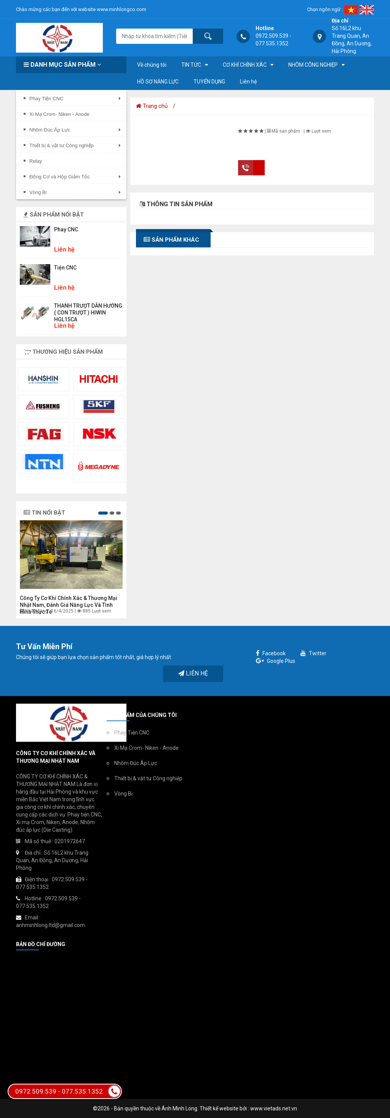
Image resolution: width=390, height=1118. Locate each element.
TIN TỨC (191, 65)
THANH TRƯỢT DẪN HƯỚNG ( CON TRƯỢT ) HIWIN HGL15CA (88, 312)
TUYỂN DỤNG (209, 82)
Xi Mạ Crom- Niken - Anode (146, 748)
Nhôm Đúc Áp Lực (135, 763)
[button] (103, 513)
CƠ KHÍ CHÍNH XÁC (245, 65)
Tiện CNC (65, 268)
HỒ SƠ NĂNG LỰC (158, 82)
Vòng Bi (123, 794)
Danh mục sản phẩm (62, 64)
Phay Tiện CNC (131, 733)
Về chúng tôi (151, 65)
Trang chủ (152, 106)
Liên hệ (248, 82)
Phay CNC (66, 229)
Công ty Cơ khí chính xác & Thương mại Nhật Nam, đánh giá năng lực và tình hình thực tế (68, 605)
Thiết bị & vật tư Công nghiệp (148, 778)
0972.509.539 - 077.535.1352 (68, 1091)
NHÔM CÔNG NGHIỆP (313, 65)
